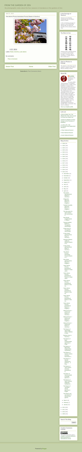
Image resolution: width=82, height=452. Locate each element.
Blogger (44, 448)
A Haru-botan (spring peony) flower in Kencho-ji (67, 235)
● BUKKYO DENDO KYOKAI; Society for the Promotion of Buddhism (68, 121)
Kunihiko (71, 76)
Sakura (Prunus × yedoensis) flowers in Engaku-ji (67, 318)
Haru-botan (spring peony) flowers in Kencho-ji (67, 194)
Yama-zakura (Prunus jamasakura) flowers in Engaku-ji (67, 305)
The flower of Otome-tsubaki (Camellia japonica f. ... (67, 375)
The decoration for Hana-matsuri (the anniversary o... (68, 213)
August (65, 182)
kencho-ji (16, 51)
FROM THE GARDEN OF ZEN (18, 5)
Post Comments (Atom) (34, 71)
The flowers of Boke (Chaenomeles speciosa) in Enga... (67, 341)
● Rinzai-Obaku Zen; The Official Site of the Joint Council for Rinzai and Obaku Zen (68, 116)
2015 (63, 167)
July (65, 184)
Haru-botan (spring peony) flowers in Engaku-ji (67, 261)
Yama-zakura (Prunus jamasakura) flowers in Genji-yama (68, 268)
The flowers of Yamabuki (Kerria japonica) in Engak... (66, 388)
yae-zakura (23, 51)
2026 (63, 143)
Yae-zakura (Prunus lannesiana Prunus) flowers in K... (67, 254)
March (65, 400)
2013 (63, 171)
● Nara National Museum (67, 132)
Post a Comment (12, 59)
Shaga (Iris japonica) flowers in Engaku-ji (66, 201)
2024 (63, 147)
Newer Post (10, 66)
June (65, 186)
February (66, 402)
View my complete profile (67, 106)
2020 (63, 156)
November (66, 175)
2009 (63, 413)
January (66, 404)
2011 (63, 409)
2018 (63, 161)
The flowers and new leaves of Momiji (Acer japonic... (67, 395)
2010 (63, 411)
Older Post (52, 66)
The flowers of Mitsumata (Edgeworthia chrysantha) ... (67, 348)
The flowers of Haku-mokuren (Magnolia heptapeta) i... (67, 382)
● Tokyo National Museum (67, 130)
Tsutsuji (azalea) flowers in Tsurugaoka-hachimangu (67, 224)
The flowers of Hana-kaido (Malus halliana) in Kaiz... (67, 331)
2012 (63, 407)
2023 (63, 150)
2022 (63, 152)
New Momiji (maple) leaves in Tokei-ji (67, 219)
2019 (63, 158)
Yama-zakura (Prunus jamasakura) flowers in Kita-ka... (67, 283)
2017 (63, 163)
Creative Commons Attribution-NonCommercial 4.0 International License (68, 437)
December (66, 173)
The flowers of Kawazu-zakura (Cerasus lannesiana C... (67, 354)
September (66, 180)
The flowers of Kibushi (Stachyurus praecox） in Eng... (67, 361)
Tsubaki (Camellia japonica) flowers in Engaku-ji (67, 207)
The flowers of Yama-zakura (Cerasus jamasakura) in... (67, 369)
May (65, 188)
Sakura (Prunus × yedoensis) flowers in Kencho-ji (67, 312)
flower (12, 51)
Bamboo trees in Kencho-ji (67, 336)
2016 (63, 165)
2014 (63, 169)
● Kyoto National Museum (67, 135)
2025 (63, 145)
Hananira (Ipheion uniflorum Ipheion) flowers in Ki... (67, 241)
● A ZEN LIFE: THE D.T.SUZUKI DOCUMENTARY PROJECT (68, 126)
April (65, 191)
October (66, 178)
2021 (63, 154)
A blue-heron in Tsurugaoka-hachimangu (67, 230)
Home (31, 66)
